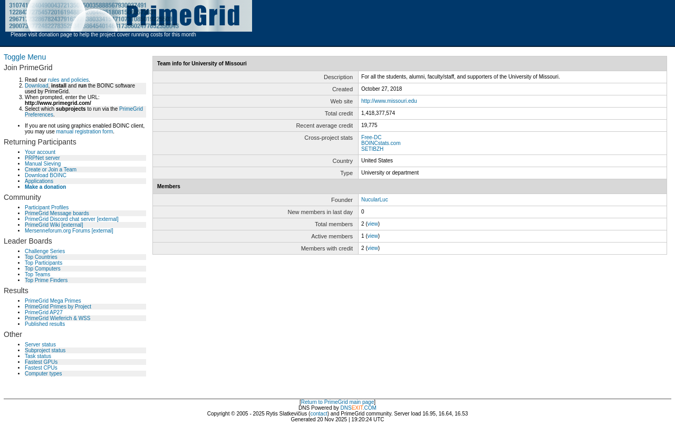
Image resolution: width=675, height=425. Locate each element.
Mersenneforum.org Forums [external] (69, 231)
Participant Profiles (47, 207)
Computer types (43, 373)
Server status (40, 344)
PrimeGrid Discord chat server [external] (72, 219)
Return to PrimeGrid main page (337, 402)
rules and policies (68, 80)
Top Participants (43, 263)
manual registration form (84, 131)
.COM (364, 408)
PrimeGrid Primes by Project (58, 307)
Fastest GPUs (41, 362)
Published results (45, 324)
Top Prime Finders (46, 280)
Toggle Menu (25, 57)
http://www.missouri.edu (389, 101)
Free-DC (371, 137)
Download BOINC (45, 175)
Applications (39, 181)
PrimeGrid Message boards (57, 213)
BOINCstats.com (380, 143)
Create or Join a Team (50, 169)
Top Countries (41, 257)
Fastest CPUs (41, 368)
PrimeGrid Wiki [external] (54, 225)
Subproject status (45, 350)
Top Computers (43, 269)
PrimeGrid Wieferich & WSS (57, 318)
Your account (40, 152)
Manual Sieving (43, 164)
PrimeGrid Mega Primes (53, 301)
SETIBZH (372, 149)
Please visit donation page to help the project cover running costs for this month (103, 34)
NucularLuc (374, 199)
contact (318, 414)
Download (36, 86)
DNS (346, 408)
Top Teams (37, 274)
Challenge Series (45, 251)
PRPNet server (42, 158)
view (373, 224)
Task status (38, 356)
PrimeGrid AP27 (44, 312)
